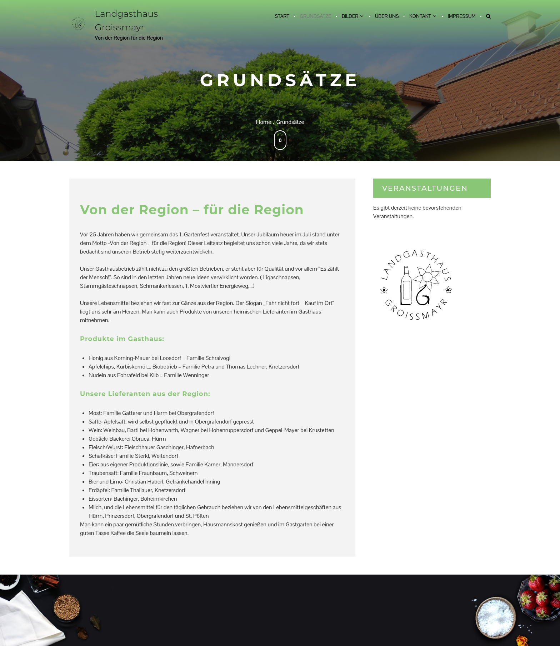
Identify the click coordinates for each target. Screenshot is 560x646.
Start (282, 16)
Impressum (462, 16)
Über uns (387, 16)
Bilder (350, 16)
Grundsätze (315, 16)
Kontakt (420, 16)
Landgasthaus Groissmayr (126, 20)
